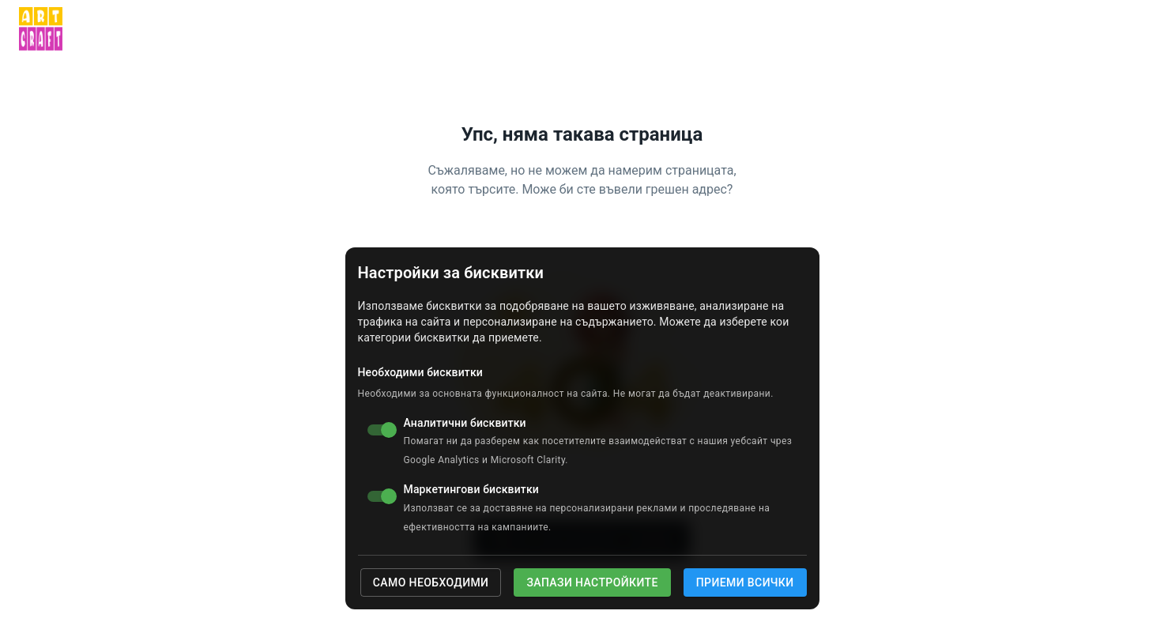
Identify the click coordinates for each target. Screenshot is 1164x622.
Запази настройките (591, 582)
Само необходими (431, 582)
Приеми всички (745, 582)
